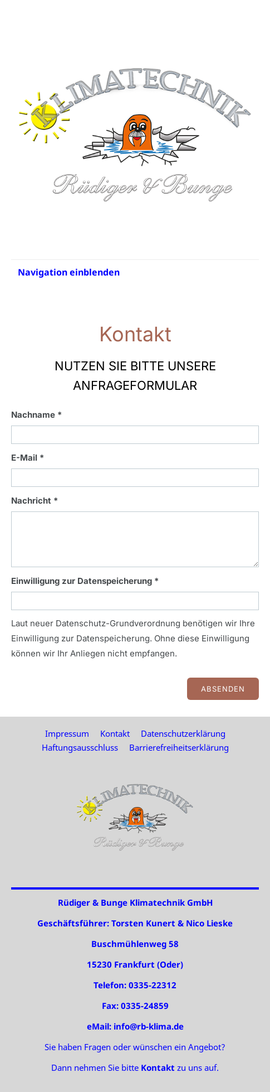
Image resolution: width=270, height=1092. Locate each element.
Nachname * (36, 414)
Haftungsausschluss (80, 747)
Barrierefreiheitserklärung (179, 747)
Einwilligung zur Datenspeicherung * (85, 581)
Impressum (67, 733)
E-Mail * (27, 457)
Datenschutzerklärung (183, 733)
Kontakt (115, 733)
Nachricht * (34, 500)
